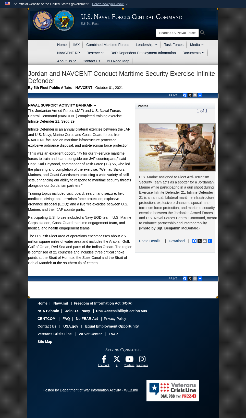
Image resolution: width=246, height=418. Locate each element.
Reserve (95, 53)
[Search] (177, 33)
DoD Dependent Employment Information (143, 53)
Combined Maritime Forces (107, 45)
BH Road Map (118, 61)
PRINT (172, 95)
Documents (193, 53)
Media (197, 45)
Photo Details (149, 241)
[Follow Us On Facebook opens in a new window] (103, 360)
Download (177, 241)
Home (62, 45)
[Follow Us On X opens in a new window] (116, 360)
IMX (76, 45)
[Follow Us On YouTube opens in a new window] (129, 360)
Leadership (146, 45)
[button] (110, 4)
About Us (66, 61)
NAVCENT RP (68, 53)
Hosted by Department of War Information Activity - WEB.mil (90, 390)
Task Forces (173, 45)
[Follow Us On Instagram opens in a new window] (142, 360)
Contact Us (91, 61)
